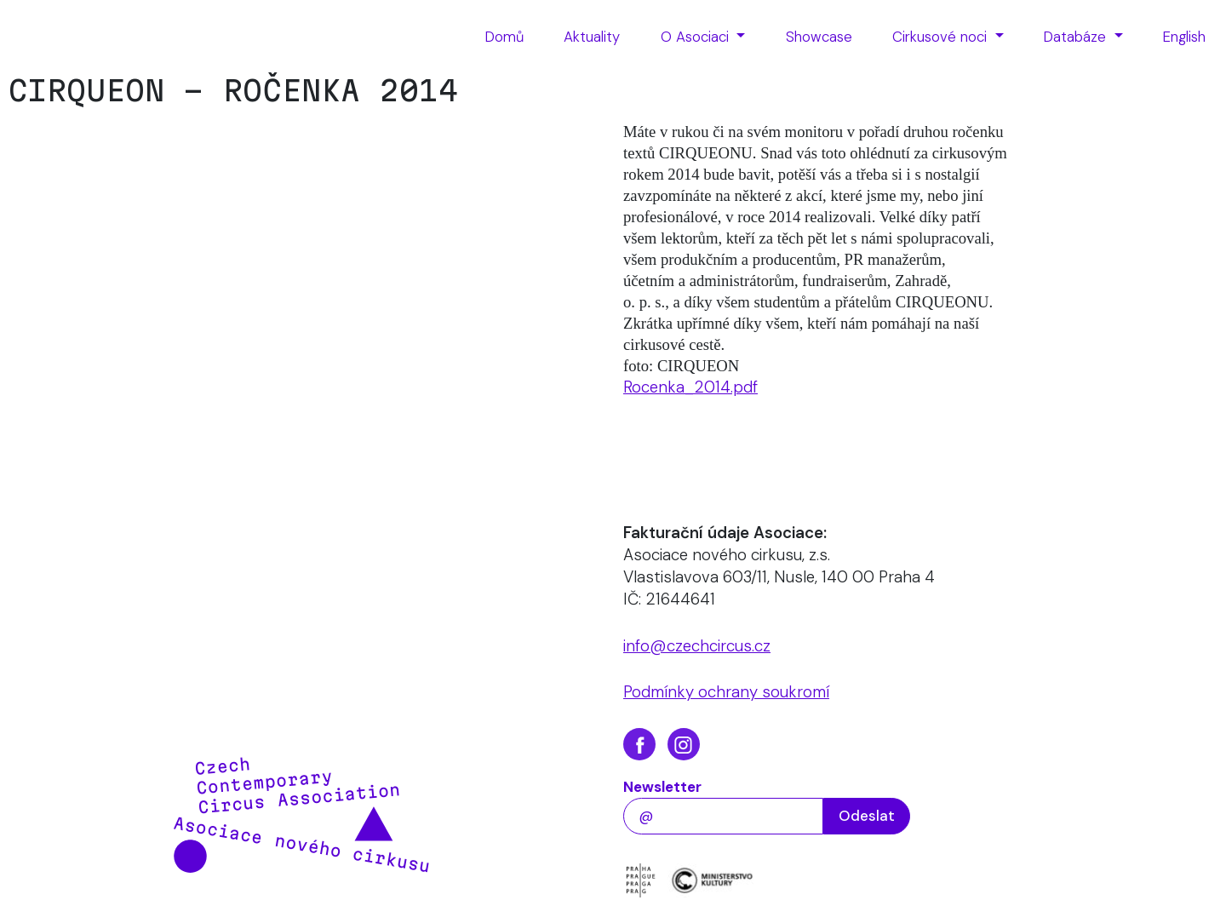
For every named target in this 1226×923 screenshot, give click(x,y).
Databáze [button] (1077, 36)
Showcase (819, 36)
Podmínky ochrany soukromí (726, 691)
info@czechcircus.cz (697, 645)
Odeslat (867, 815)
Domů (504, 36)
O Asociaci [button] (697, 36)
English (1184, 36)
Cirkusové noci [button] (941, 36)
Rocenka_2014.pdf (690, 387)
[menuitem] (504, 37)
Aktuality (592, 36)
